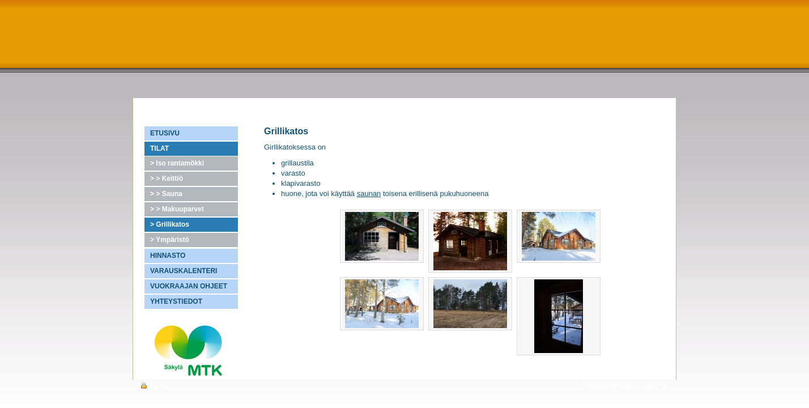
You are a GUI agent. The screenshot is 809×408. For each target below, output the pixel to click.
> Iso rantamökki (177, 163)
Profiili (153, 386)
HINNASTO (167, 256)
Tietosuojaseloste (607, 385)
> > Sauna (166, 194)
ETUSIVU (165, 133)
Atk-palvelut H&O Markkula (182, 321)
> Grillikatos (169, 224)
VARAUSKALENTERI (183, 271)
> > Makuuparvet (177, 209)
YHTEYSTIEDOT (176, 301)
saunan (369, 193)
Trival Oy (656, 385)
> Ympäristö (169, 240)
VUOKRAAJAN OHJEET (188, 286)
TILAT (159, 148)
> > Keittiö (166, 178)
